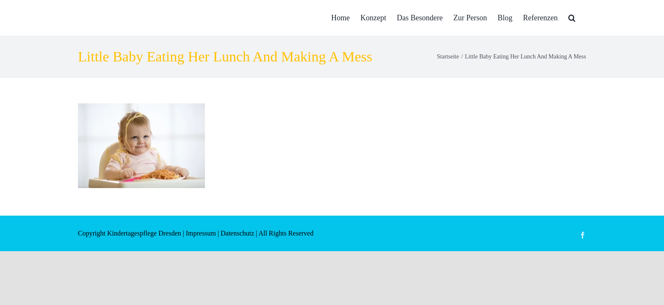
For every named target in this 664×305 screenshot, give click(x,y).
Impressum (201, 233)
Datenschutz (237, 233)
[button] (582, 18)
